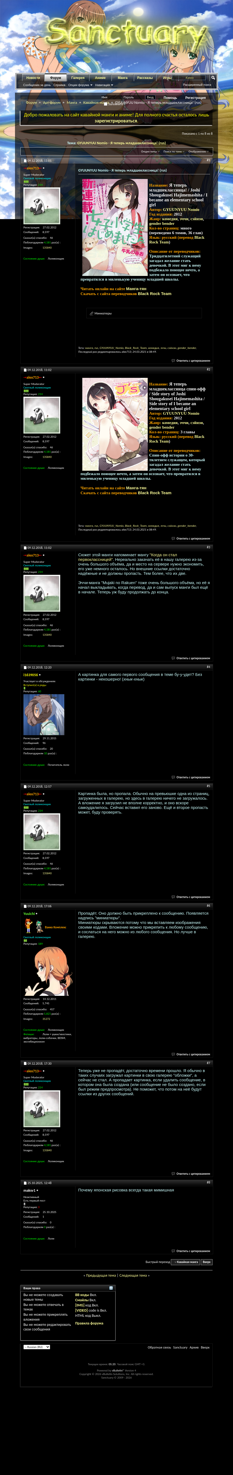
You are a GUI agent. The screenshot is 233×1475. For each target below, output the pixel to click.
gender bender (162, 223)
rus (96, 348)
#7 (208, 1063)
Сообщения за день (37, 85)
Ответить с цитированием (191, 361)
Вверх (206, 1262)
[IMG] (79, 1305)
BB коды (82, 1295)
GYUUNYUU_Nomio (112, 348)
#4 (208, 667)
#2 (208, 369)
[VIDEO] (81, 1310)
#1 (208, 160)
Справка (59, 85)
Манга (123, 78)
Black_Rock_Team (136, 348)
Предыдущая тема (101, 1275)
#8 (208, 1182)
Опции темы (149, 151)
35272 (46, 1019)
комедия (170, 219)
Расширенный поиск (197, 84)
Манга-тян (136, 288)
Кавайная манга (96, 102)
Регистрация (195, 98)
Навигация (102, 85)
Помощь (170, 98)
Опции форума (78, 85)
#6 (208, 906)
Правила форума (89, 1323)
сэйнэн (196, 219)
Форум (55, 78)
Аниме (100, 78)
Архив (194, 1347)
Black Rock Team (154, 293)
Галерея (77, 78)
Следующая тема (133, 1275)
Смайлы (82, 1300)
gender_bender (187, 348)
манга (89, 348)
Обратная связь (159, 1347)
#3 (208, 547)
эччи (184, 219)
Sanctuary (180, 1347)
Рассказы (145, 78)
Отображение (197, 151)
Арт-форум (51, 102)
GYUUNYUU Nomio (181, 209)
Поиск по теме (173, 151)
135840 (47, 247)
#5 (208, 786)
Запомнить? (114, 104)
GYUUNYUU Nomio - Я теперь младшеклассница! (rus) (121, 143)
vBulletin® (118, 1370)
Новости (33, 78)
